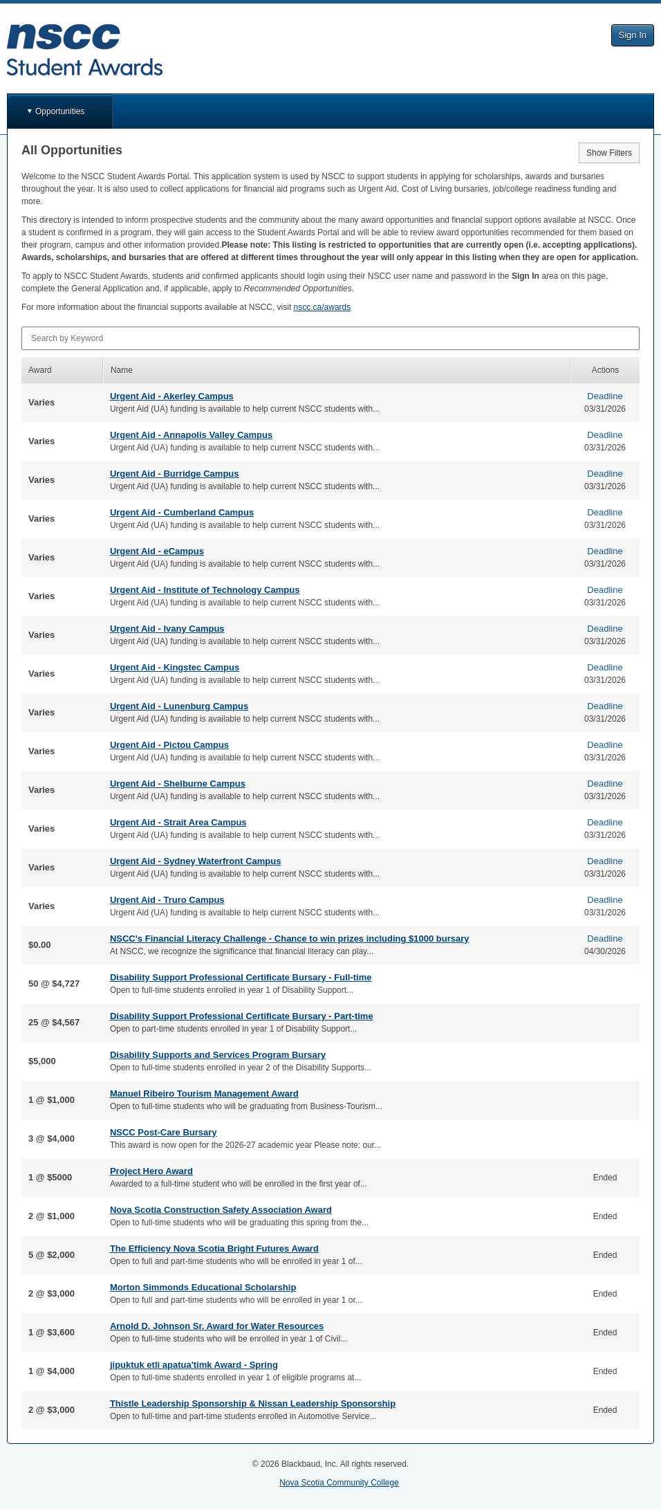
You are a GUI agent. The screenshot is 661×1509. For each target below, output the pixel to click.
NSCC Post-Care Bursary (163, 1132)
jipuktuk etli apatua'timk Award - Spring (194, 1365)
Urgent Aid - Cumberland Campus (182, 512)
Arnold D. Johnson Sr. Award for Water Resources (217, 1326)
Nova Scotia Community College (339, 1483)
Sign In (632, 35)
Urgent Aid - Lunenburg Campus (179, 706)
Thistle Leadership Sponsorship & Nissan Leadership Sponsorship (252, 1403)
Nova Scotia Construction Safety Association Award (221, 1210)
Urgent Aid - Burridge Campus (174, 473)
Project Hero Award (151, 1171)
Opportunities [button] (59, 111)
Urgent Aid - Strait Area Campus (178, 822)
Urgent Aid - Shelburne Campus (177, 783)
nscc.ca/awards (322, 307)
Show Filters (609, 153)
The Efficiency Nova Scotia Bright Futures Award (214, 1248)
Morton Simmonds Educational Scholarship (203, 1287)
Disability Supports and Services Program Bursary (218, 1055)
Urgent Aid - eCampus (157, 551)
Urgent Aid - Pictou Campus (169, 745)
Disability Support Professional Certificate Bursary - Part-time (241, 1016)
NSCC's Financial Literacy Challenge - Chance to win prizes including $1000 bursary (289, 938)
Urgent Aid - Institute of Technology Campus (204, 590)
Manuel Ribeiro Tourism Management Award (204, 1093)
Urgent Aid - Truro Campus (167, 900)
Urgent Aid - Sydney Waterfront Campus (195, 861)
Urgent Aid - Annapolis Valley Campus (191, 435)
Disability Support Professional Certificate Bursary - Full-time (241, 977)
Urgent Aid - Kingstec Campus (174, 667)
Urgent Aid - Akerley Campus (172, 396)
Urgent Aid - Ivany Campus (167, 628)
